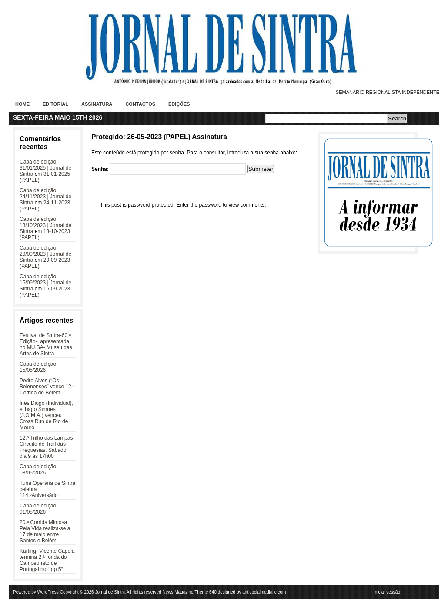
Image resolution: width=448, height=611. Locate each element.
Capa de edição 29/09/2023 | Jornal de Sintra (45, 254)
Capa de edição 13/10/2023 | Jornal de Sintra (45, 225)
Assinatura (96, 104)
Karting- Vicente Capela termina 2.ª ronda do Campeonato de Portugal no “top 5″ (47, 560)
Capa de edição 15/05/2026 (38, 367)
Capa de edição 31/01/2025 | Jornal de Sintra (45, 168)
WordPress (48, 592)
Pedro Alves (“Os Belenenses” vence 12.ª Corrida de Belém (47, 386)
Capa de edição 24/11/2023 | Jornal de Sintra (45, 196)
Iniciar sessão (387, 592)
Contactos (140, 104)
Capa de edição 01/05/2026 (38, 509)
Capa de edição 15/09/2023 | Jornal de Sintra (45, 283)
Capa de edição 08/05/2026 (38, 470)
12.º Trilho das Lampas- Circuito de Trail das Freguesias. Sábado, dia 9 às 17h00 (47, 447)
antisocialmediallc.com (264, 592)
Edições (179, 104)
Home (22, 104)
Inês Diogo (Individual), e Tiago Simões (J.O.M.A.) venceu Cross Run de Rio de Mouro (46, 415)
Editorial (55, 104)
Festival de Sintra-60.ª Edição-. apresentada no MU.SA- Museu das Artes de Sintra (46, 344)
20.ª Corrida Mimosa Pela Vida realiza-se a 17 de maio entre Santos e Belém (45, 531)
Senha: (168, 169)
